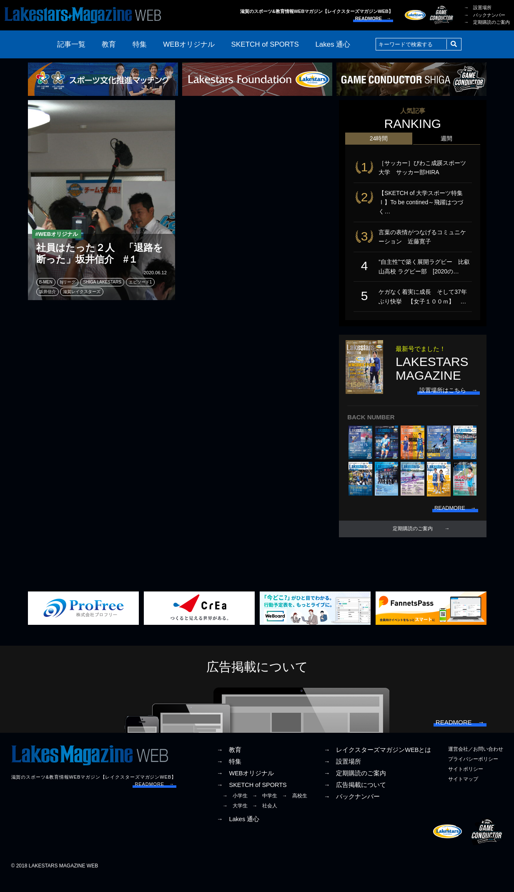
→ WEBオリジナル (245, 787)
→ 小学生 (235, 809)
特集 (140, 44)
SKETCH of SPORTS (265, 44)
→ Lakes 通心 (238, 832)
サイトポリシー (465, 783)
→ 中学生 (264, 809)
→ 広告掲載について (355, 798)
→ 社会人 (264, 820)
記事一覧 (71, 44)
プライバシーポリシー (473, 773)
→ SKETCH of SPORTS (252, 798)
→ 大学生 (235, 820)
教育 (109, 44)
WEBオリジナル (189, 44)
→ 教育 (229, 763)
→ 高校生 (294, 809)
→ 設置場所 (477, 7)
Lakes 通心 (332, 44)
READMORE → (373, 18)
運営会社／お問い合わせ (475, 763)
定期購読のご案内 (412, 539)
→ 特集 (229, 775)
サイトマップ (463, 793)
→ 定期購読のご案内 (487, 22)
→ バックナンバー (484, 15)
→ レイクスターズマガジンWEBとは (377, 763)
